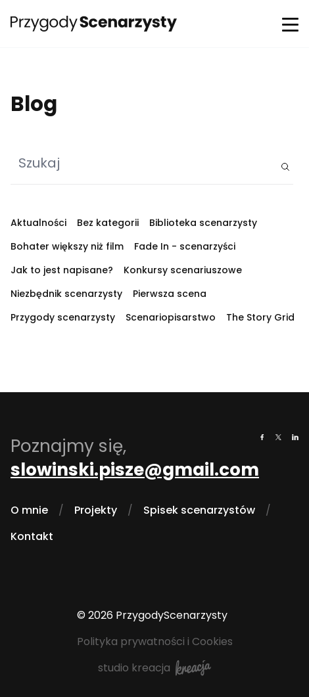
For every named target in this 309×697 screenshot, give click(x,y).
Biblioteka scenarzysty (203, 222)
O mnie (29, 510)
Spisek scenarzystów (199, 510)
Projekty (95, 510)
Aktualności (38, 222)
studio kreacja (154, 668)
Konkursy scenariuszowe (183, 270)
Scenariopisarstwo (171, 317)
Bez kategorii (108, 222)
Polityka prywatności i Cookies (155, 641)
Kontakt (32, 536)
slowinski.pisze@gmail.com (135, 469)
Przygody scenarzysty (63, 317)
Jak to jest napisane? (62, 270)
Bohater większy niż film (67, 246)
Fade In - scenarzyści (184, 246)
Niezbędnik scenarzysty (66, 293)
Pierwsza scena (169, 293)
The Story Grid (260, 317)
